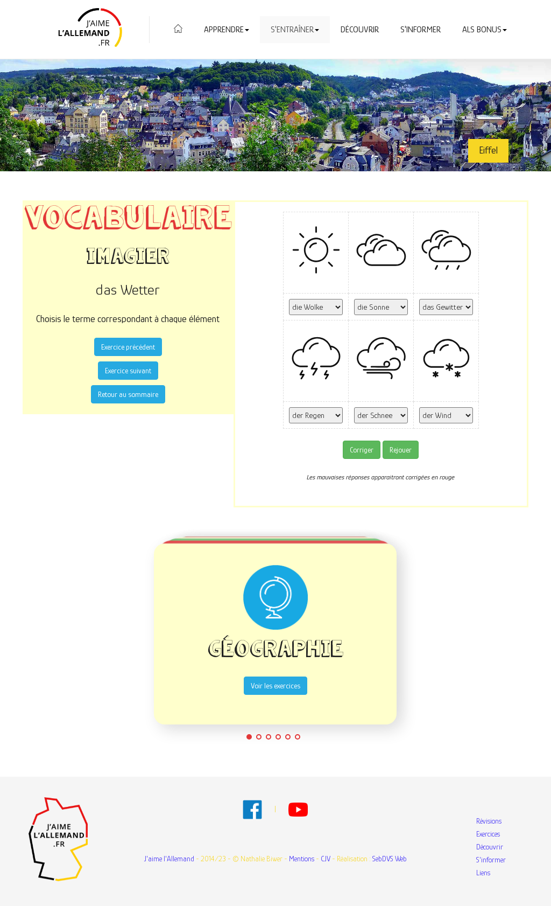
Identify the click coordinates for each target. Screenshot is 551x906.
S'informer (420, 29)
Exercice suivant (128, 370)
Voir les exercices (275, 685)
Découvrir (360, 29)
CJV (325, 858)
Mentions (301, 858)
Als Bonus (484, 29)
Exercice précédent (128, 347)
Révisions (488, 821)
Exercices (488, 834)
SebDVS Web (389, 858)
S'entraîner (295, 29)
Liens (483, 872)
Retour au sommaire (128, 394)
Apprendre (226, 29)
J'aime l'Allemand (169, 858)
